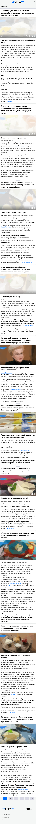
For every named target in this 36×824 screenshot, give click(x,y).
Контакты (5, 817)
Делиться (34, 36)
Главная (8, 809)
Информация (29, 36)
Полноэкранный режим (32, 36)
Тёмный (1, 1)
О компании (6, 814)
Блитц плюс (18, 2)
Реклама (5, 820)
